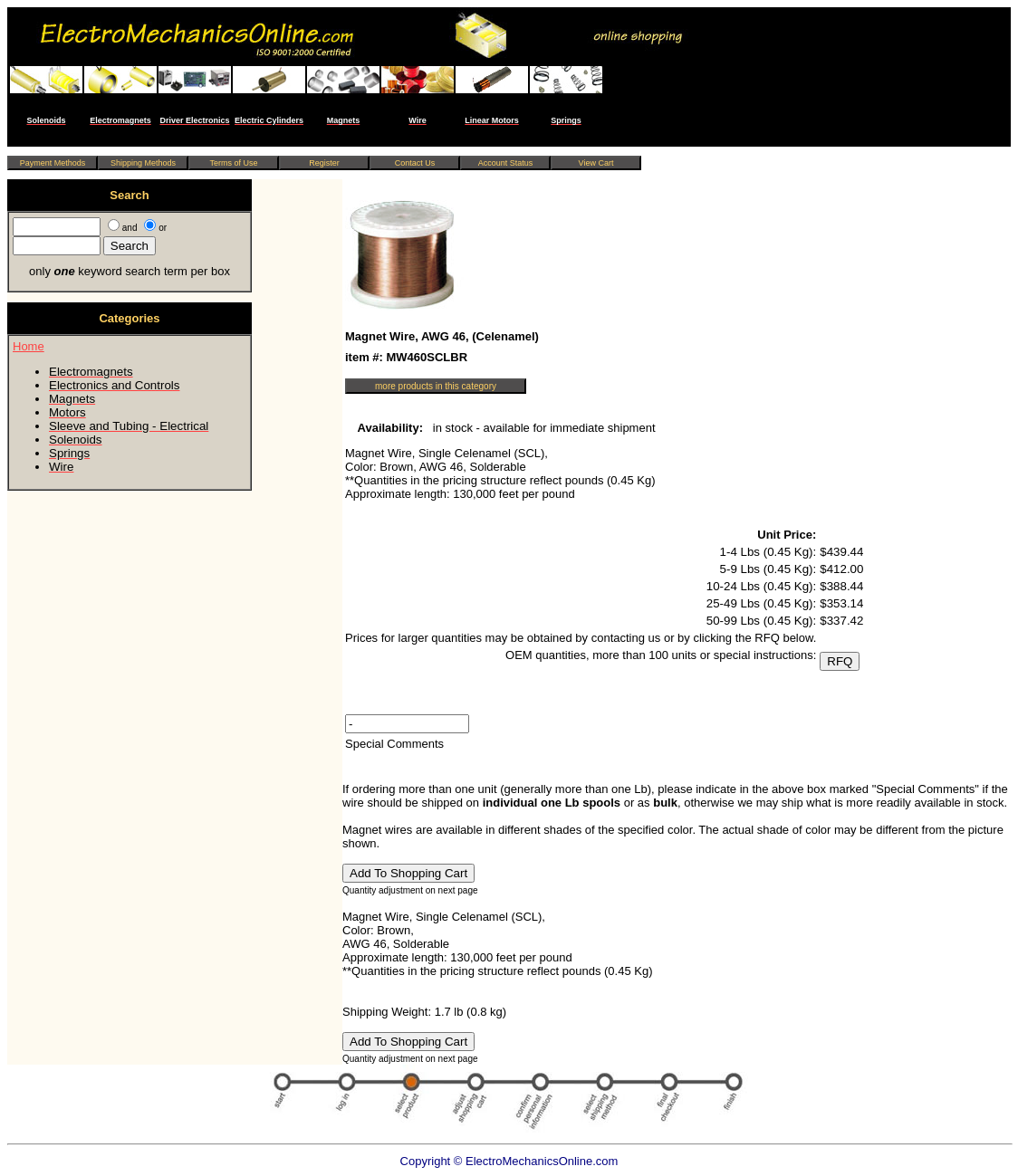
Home (28, 346)
